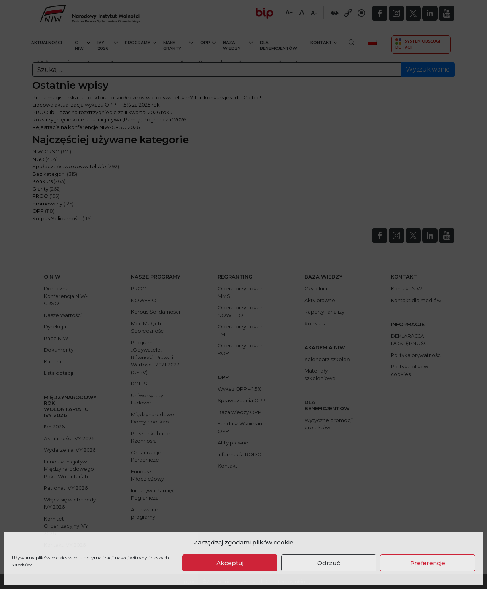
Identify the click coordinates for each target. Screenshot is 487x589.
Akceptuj (230, 563)
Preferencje (427, 563)
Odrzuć (328, 563)
